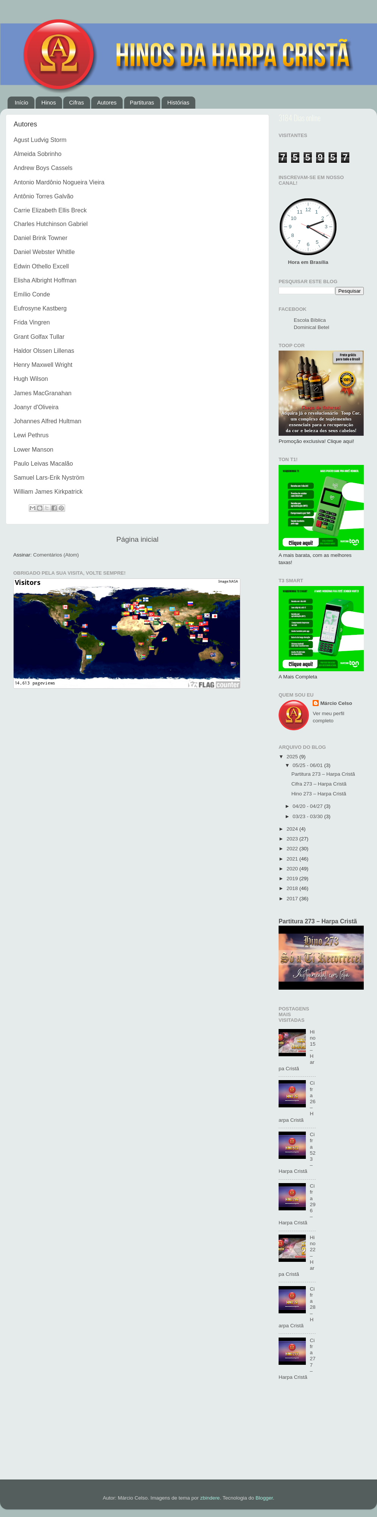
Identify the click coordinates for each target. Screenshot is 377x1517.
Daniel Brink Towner (40, 238)
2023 (293, 839)
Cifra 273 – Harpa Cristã (319, 784)
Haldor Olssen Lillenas (44, 351)
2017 (293, 898)
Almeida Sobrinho (37, 154)
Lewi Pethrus (31, 435)
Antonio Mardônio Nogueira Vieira (59, 182)
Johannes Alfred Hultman (47, 421)
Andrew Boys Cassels (43, 168)
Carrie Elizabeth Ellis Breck (50, 210)
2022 (293, 848)
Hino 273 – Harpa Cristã (318, 794)
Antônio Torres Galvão (43, 196)
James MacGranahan (43, 393)
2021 (293, 859)
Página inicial (137, 539)
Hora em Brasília (308, 262)
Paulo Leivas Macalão (43, 463)
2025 (293, 756)
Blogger (264, 1498)
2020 (293, 869)
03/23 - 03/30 (308, 816)
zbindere (210, 1498)
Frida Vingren (32, 322)
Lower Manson (33, 449)
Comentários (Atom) (56, 555)
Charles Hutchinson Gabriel (51, 224)
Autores (107, 102)
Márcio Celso (336, 703)
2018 (293, 888)
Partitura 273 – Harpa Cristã (323, 774)
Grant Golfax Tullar (39, 337)
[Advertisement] (321, 1434)
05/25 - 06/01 (308, 765)
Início (21, 102)
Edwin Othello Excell (41, 266)
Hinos (48, 102)
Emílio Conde (32, 294)
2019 (293, 878)
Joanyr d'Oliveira (36, 407)
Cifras (76, 102)
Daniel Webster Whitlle (44, 252)
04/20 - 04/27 (308, 806)
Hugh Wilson (31, 379)
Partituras (142, 102)
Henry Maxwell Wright (43, 365)
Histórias (178, 102)
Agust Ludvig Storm (40, 140)
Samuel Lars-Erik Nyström (49, 477)
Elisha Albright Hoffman (45, 280)
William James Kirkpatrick (48, 491)
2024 (293, 829)
